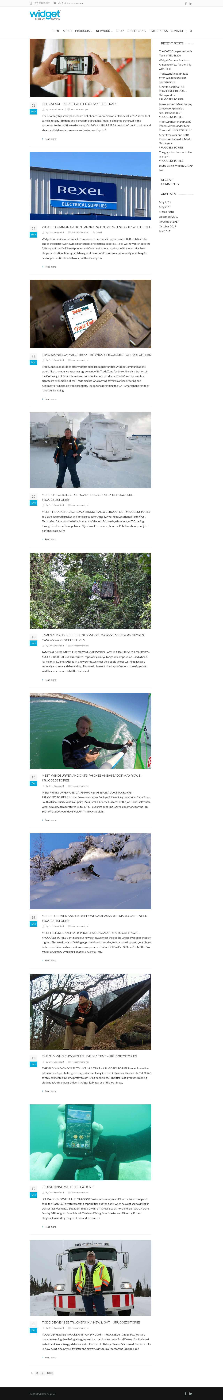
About (67, 31)
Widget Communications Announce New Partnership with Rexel (96, 227)
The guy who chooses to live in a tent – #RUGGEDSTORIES (89, 1056)
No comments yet (79, 109)
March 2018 (166, 211)
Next (50, 1372)
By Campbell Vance (54, 109)
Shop (120, 31)
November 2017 (169, 221)
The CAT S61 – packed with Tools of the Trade (79, 104)
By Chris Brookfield (55, 232)
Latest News (158, 31)
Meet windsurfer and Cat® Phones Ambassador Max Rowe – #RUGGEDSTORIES (175, 126)
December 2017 (168, 216)
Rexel (99, 232)
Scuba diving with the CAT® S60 (68, 1187)
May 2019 (165, 202)
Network (104, 31)
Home (55, 31)
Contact (177, 31)
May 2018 (165, 206)
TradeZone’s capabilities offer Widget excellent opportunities (96, 354)
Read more (50, 139)
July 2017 (164, 231)
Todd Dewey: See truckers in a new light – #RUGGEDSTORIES (91, 1322)
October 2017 (167, 226)
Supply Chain (136, 31)
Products (84, 31)
